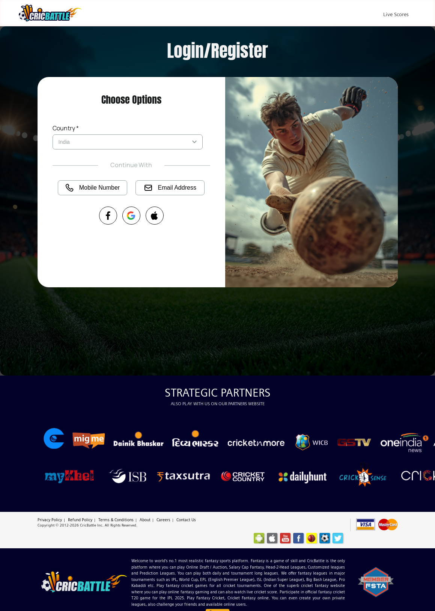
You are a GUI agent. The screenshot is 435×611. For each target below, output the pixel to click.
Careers (163, 519)
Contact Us (186, 519)
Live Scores (396, 14)
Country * (66, 128)
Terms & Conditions (116, 519)
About (145, 519)
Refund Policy (80, 519)
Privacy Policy (50, 519)
